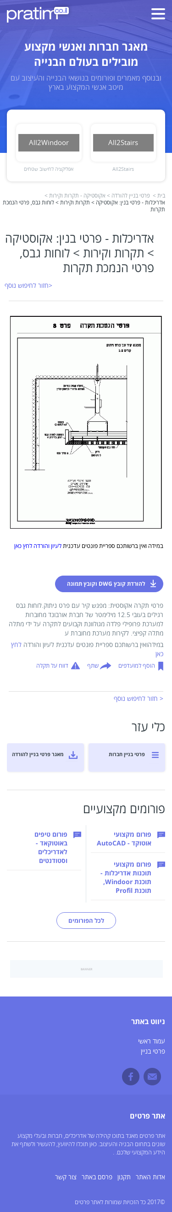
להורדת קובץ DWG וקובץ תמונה (106, 584)
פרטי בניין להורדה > (128, 195)
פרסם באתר (97, 1177)
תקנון (124, 1177)
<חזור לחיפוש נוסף (28, 286)
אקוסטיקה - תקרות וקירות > (74, 195)
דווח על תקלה (52, 666)
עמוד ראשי (151, 1041)
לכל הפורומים (86, 920)
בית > (159, 195)
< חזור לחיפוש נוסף (138, 699)
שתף (93, 666)
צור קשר (66, 1177)
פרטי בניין (153, 1051)
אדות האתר (150, 1177)
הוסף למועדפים (136, 666)
